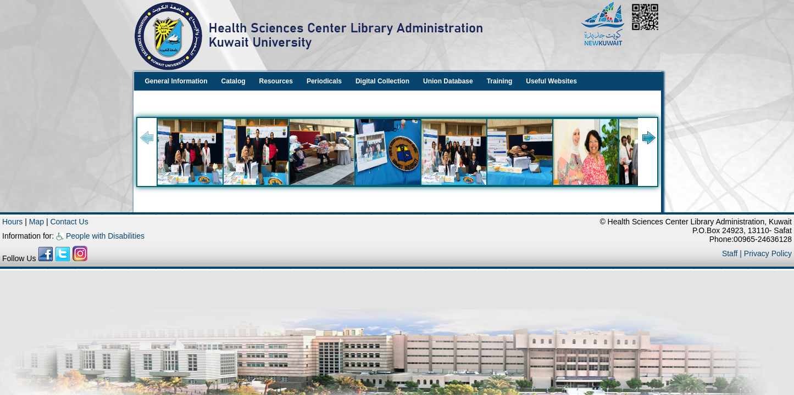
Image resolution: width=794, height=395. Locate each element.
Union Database (448, 81)
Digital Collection (382, 81)
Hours (12, 221)
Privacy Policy (768, 253)
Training (500, 81)
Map (37, 221)
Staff (731, 253)
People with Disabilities (100, 236)
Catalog (233, 81)
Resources (276, 81)
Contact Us (69, 221)
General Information (176, 81)
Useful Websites (551, 81)
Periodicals (324, 81)
